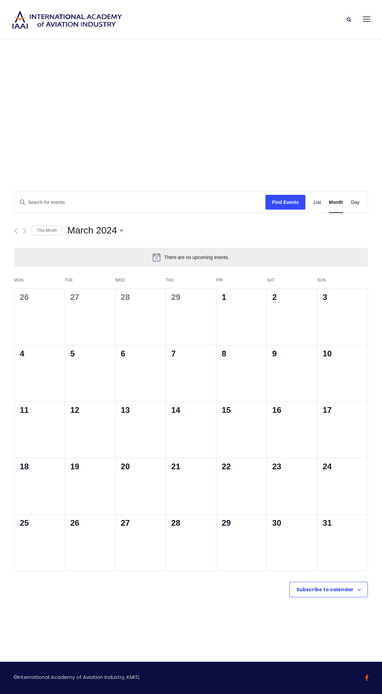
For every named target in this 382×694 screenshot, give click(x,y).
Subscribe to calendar (324, 588)
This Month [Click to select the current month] (47, 229)
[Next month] (25, 230)
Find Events (285, 201)
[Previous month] (16, 230)
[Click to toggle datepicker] (95, 229)
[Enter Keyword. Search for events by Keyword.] (139, 201)
